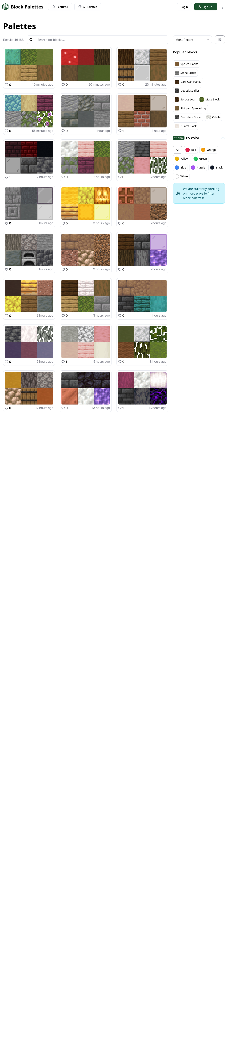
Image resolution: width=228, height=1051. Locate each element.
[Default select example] (192, 39)
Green (200, 159)
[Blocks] (101, 39)
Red (190, 150)
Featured (60, 7)
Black (216, 167)
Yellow (182, 159)
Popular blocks (185, 52)
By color (186, 138)
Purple (198, 167)
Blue (180, 167)
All (177, 150)
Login (184, 7)
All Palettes (87, 7)
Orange (208, 150)
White (181, 176)
